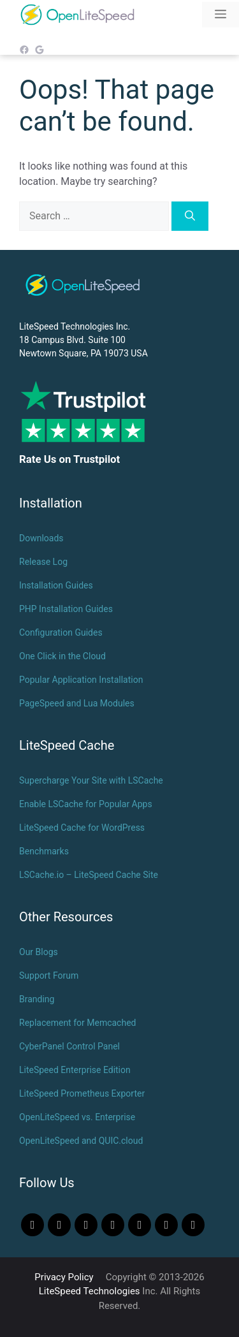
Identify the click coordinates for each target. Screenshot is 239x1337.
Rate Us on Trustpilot (69, 459)
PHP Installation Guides (66, 609)
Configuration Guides (61, 632)
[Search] (189, 216)
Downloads (41, 538)
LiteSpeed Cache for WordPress (82, 827)
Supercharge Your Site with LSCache (91, 780)
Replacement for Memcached (77, 1023)
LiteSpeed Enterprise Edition (75, 1070)
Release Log (43, 562)
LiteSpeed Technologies (89, 1291)
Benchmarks (44, 851)
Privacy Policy (63, 1277)
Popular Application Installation (81, 680)
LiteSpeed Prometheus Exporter (82, 1093)
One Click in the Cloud (62, 656)
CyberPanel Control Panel (69, 1046)
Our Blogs (38, 952)
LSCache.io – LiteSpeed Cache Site (88, 875)
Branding (36, 999)
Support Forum (48, 975)
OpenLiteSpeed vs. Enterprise (77, 1117)
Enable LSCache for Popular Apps (85, 804)
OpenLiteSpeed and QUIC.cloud (81, 1141)
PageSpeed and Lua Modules (76, 703)
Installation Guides (56, 585)
